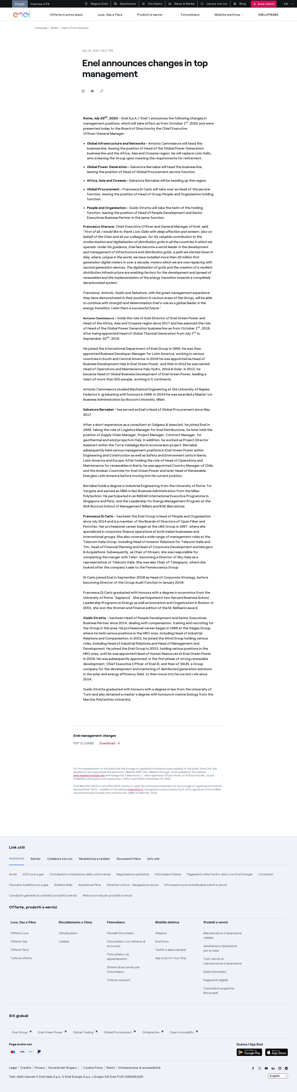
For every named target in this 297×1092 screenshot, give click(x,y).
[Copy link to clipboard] (101, 91)
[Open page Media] (54, 27)
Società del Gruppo (62, 1067)
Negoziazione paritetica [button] (132, 874)
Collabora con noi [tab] (59, 859)
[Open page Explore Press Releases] (75, 27)
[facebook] (253, 1068)
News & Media (181, 3)
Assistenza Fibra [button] (89, 885)
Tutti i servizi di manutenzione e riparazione (222, 961)
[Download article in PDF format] (110, 744)
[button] (92, 91)
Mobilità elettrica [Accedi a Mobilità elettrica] (229, 14)
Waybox (161, 933)
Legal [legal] (13, 1067)
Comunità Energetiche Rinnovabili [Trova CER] (218, 991)
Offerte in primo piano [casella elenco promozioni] (66, 14)
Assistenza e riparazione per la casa (220, 948)
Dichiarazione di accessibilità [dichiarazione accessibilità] (139, 1067)
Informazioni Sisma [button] (168, 874)
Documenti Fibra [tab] (129, 859)
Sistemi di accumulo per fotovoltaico (123, 969)
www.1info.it (135, 789)
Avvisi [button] (13, 874)
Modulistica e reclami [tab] (94, 859)
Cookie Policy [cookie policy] (93, 1067)
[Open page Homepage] (41, 27)
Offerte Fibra (20, 950)
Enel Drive (162, 941)
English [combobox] (275, 1076)
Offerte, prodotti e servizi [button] (33, 907)
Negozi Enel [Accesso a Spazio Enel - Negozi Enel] (96, 3)
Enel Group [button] (22, 1032)
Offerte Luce (19, 933)
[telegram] (286, 1068)
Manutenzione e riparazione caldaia (222, 935)
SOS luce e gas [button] (33, 874)
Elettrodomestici (214, 972)
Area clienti (263, 4)
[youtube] (266, 1068)
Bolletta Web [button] (63, 885)
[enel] (21, 14)
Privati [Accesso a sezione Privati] (19, 4)
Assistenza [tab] (16, 858)
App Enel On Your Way (171, 958)
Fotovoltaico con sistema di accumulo (126, 944)
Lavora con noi (214, 3)
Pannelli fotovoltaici (120, 933)
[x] (259, 1068)
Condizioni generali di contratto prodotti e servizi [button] (43, 895)
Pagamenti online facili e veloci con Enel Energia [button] (219, 874)
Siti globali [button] (18, 1015)
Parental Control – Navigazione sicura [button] (132, 885)
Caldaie (64, 941)
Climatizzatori (68, 933)
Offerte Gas (19, 941)
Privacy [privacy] (40, 1067)
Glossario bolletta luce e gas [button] (28, 885)
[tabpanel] (148, 885)
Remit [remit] (110, 1067)
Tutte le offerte (21, 958)
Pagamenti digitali (215, 980)
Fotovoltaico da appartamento (118, 957)
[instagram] (279, 1068)
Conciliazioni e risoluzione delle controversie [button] (80, 874)
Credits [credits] (25, 1067)
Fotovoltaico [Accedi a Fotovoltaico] (190, 14)
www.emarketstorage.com (89, 775)
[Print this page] (83, 91)
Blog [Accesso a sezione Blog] (239, 3)
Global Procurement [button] (120, 1032)
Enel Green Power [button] (52, 1032)
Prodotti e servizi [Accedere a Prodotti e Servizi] (151, 14)
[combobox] (278, 1075)
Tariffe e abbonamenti (170, 950)
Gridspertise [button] (153, 1032)
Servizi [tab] (35, 859)
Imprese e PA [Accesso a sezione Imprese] (40, 3)
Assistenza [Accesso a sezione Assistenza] (125, 3)
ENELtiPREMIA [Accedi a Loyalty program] (268, 14)
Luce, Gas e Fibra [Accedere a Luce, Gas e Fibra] (110, 14)
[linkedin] (273, 1068)
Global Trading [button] (85, 1032)
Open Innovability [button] (184, 1032)
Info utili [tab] (153, 859)
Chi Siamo (152, 3)
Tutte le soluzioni (118, 980)
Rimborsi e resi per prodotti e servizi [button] (107, 895)
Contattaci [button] (265, 874)
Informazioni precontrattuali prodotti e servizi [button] (195, 885)
